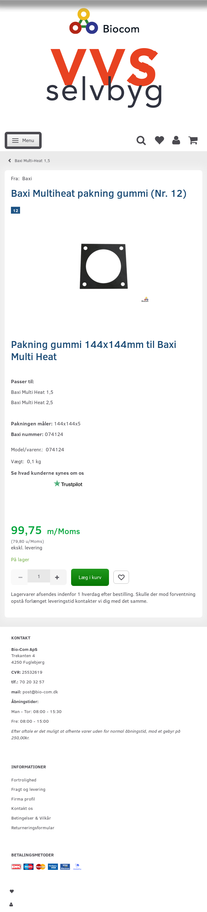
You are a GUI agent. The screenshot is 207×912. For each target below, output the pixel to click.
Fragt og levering (28, 789)
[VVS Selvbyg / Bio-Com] (104, 64)
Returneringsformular (32, 827)
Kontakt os (22, 808)
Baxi (27, 178)
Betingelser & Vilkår (31, 818)
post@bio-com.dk (40, 691)
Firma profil (23, 799)
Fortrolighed (23, 779)
